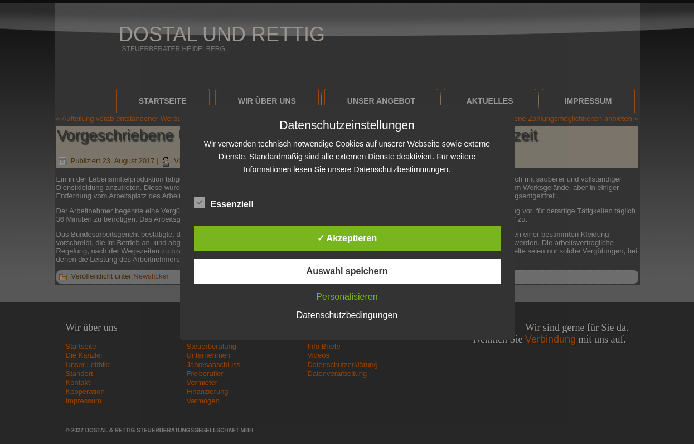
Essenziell (224, 203)
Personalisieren (346, 296)
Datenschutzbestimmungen (401, 169)
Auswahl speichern (347, 271)
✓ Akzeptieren (347, 238)
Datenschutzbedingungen (347, 315)
